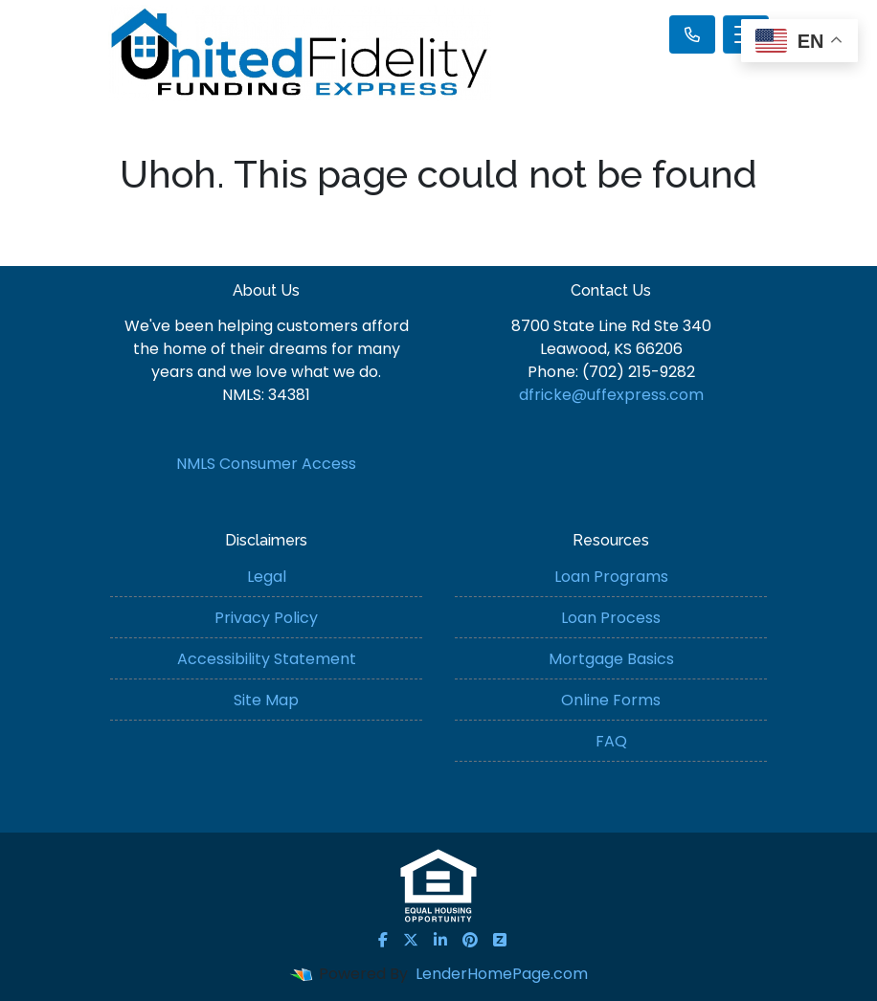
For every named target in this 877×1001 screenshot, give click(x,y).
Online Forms (611, 700)
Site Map (266, 700)
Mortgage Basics (611, 659)
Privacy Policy (266, 618)
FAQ (611, 741)
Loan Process (611, 618)
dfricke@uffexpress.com (611, 395)
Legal (266, 577)
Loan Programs (611, 577)
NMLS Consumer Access (266, 464)
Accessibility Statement (266, 659)
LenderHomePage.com (502, 974)
